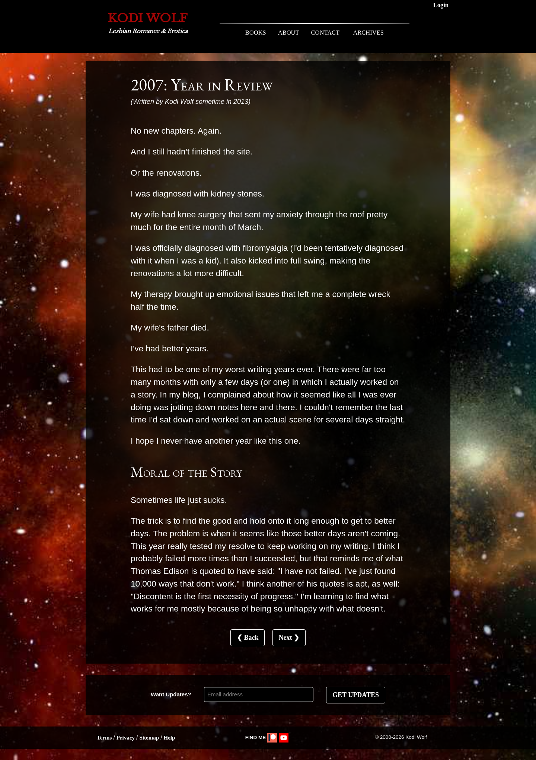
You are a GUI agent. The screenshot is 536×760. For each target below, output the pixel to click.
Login (441, 5)
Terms (104, 738)
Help (169, 738)
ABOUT (288, 32)
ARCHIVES (368, 32)
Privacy (126, 738)
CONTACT (325, 32)
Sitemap (149, 738)
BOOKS (255, 32)
